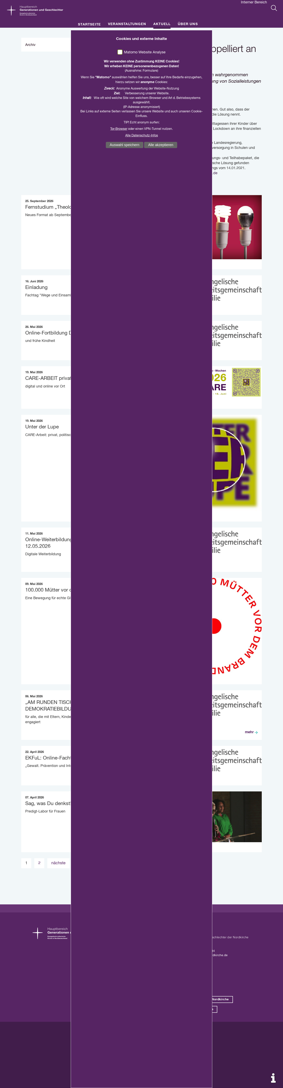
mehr (249, 732)
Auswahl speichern (124, 145)
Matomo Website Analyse (145, 52)
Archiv (30, 45)
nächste (58, 863)
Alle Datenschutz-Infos (141, 135)
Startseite (89, 24)
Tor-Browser (118, 129)
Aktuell (162, 24)
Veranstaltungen (127, 24)
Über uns (188, 24)
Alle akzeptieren (160, 145)
